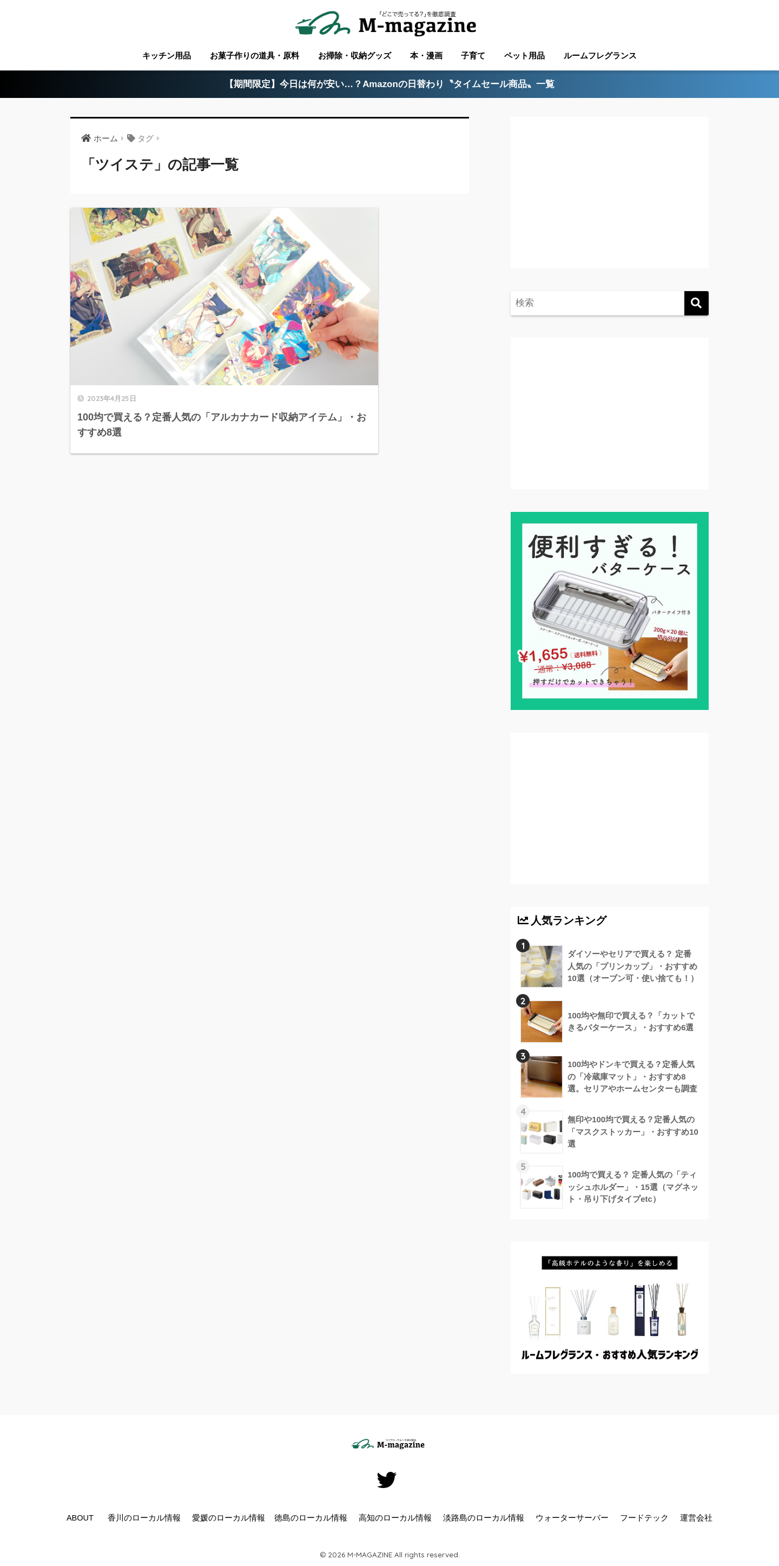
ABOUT (80, 1518)
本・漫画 (426, 55)
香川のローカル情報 (144, 1518)
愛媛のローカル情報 (228, 1518)
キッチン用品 (166, 55)
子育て (473, 55)
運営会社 (696, 1518)
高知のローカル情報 (395, 1518)
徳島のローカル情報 (310, 1518)
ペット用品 (524, 55)
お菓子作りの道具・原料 (254, 55)
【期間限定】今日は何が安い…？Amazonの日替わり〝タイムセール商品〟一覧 (390, 85)
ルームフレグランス (600, 55)
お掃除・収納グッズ (354, 55)
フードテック (644, 1518)
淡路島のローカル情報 (483, 1518)
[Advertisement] (608, 203)
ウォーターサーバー (572, 1518)
